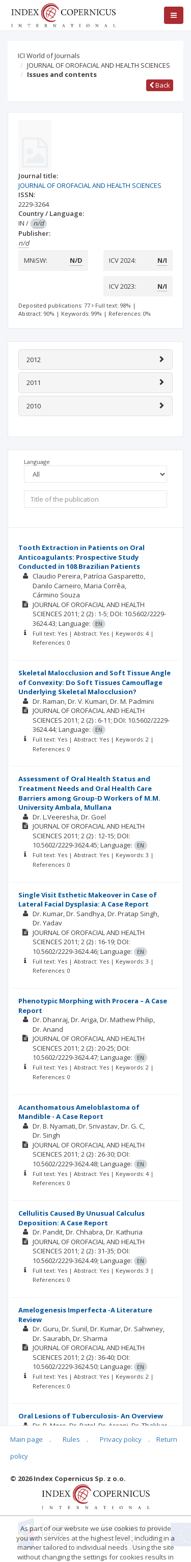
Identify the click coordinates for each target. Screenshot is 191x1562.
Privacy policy (121, 1439)
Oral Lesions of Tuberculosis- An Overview (90, 1415)
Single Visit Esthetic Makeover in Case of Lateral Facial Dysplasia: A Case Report (87, 899)
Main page (26, 1439)
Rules (71, 1439)
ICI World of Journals (49, 55)
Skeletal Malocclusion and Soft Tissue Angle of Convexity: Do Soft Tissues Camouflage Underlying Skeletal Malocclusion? (94, 682)
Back (159, 85)
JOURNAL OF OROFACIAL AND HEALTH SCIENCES (98, 65)
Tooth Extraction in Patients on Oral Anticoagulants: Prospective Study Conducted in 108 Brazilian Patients (81, 557)
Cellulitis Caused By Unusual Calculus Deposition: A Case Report (81, 1218)
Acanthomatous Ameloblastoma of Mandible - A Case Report (79, 1112)
